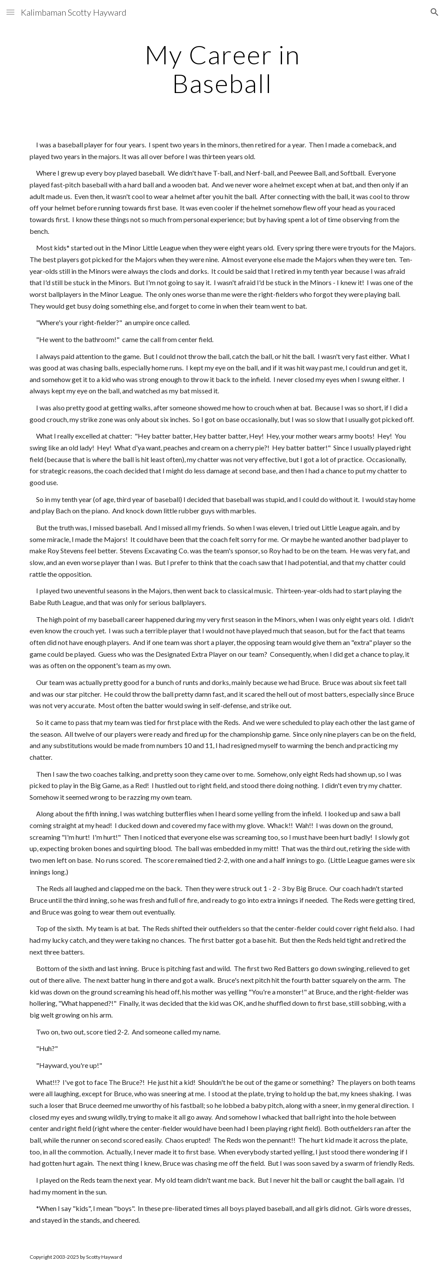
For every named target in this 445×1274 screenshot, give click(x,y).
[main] (222, 69)
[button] (10, 12)
